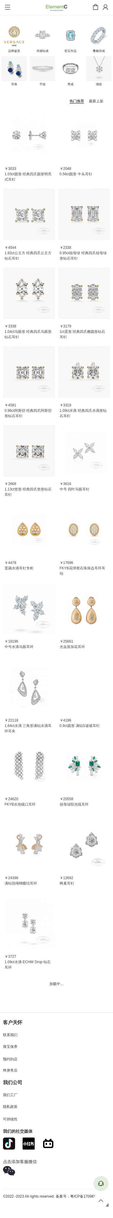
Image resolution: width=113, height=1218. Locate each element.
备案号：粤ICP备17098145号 (79, 1196)
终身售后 (10, 1070)
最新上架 (96, 101)
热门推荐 (77, 101)
